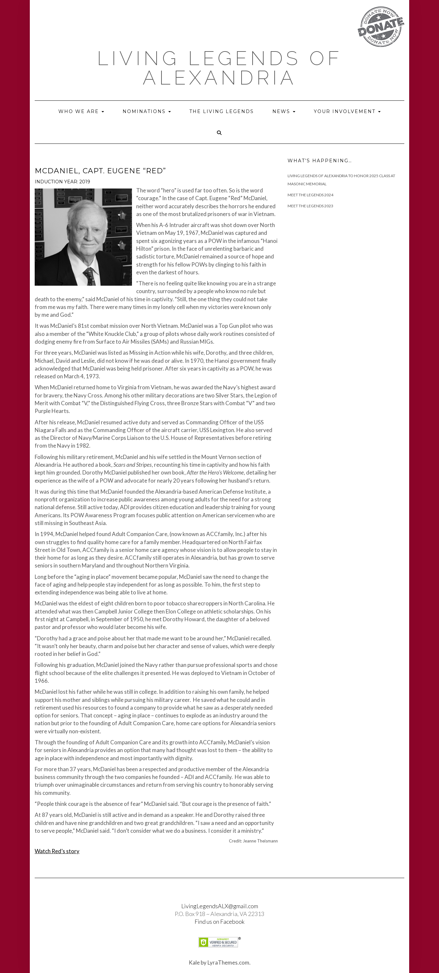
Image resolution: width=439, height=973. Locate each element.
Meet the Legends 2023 (310, 205)
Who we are (81, 111)
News (283, 111)
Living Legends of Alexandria (219, 68)
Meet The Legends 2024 (310, 194)
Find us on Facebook (219, 921)
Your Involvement (347, 111)
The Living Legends (221, 111)
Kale (194, 962)
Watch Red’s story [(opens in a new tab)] (57, 851)
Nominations (147, 111)
